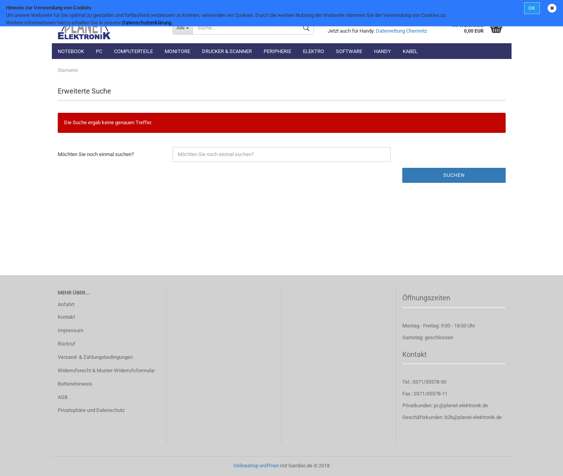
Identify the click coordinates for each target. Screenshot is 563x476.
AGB (63, 397)
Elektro (313, 51)
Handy (382, 51)
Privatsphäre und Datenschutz (91, 410)
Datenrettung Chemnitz (401, 31)
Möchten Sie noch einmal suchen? (96, 154)
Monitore (177, 51)
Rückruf (66, 344)
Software (349, 51)
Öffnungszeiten (426, 298)
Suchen (454, 175)
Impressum (70, 330)
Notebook (71, 51)
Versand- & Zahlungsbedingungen (95, 357)
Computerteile (133, 51)
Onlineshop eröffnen (256, 466)
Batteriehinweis (75, 384)
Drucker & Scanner (227, 51)
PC (99, 51)
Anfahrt (66, 304)
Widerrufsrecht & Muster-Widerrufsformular (106, 370)
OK (531, 8)
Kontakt (66, 317)
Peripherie (277, 51)
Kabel (410, 51)
